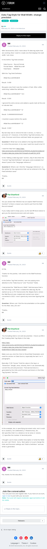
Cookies (33, 543)
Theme (25, 543)
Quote (9, 186)
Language (15, 543)
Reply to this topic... (12, 509)
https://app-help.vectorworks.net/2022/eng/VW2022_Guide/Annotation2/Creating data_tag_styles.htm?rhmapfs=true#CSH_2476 (23, 151)
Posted (17, 46)
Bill (5, 26)
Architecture (20, 28)
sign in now (6, 496)
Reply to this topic (23, 36)
